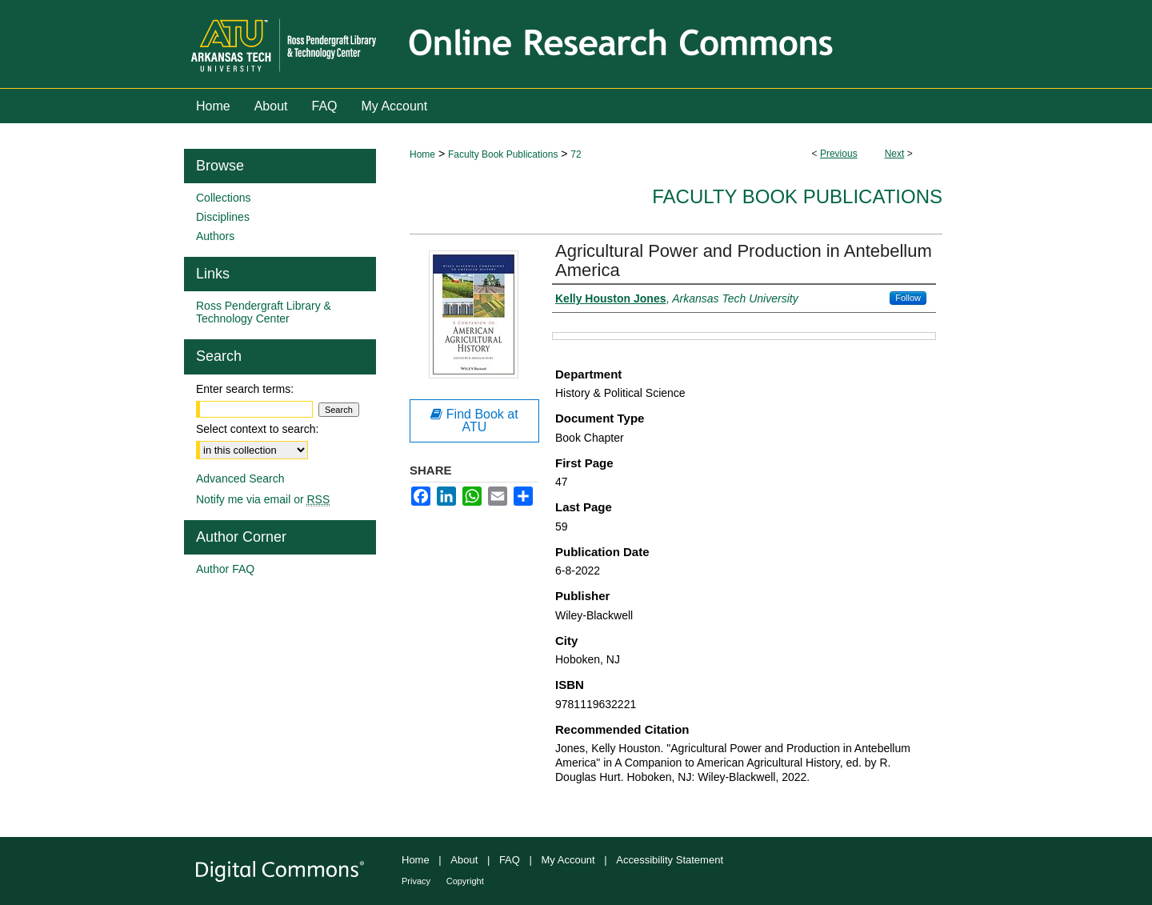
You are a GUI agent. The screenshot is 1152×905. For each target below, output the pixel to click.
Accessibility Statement (669, 860)
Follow (908, 297)
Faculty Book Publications (503, 154)
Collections (223, 197)
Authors (215, 236)
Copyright (465, 881)
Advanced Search (240, 478)
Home (422, 154)
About (464, 860)
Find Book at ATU (474, 420)
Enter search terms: (245, 388)
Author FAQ (225, 569)
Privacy (416, 881)
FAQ (509, 860)
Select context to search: (257, 428)
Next (895, 153)
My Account (568, 860)
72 (575, 154)
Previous (839, 153)
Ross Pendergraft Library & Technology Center (263, 312)
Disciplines (223, 216)
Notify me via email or (263, 499)
